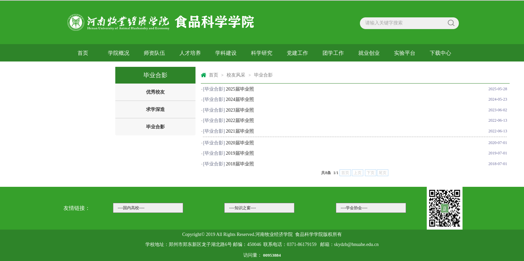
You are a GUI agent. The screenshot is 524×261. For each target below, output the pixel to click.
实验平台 (404, 53)
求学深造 (155, 109)
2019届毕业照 (240, 153)
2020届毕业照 (240, 142)
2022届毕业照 (240, 120)
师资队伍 (154, 53)
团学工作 (333, 53)
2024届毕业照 (240, 99)
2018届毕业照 (240, 163)
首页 (83, 53)
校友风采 (83, 70)
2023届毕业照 (240, 110)
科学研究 (261, 53)
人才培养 (190, 53)
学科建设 (226, 53)
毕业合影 (155, 126)
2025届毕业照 (240, 89)
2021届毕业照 (240, 131)
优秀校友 (155, 92)
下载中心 (440, 53)
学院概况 (118, 53)
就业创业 (369, 53)
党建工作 (297, 53)
